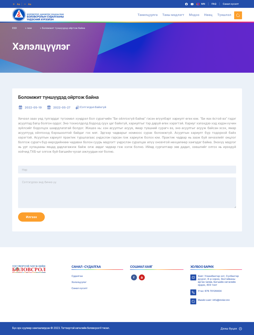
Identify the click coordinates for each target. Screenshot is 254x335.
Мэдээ (194, 15)
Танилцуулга (148, 15)
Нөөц (208, 15)
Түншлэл (224, 15)
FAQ (214, 3)
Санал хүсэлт (231, 3)
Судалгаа (77, 275)
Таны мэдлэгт (173, 15)
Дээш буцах (231, 328)
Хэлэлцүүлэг (79, 282)
